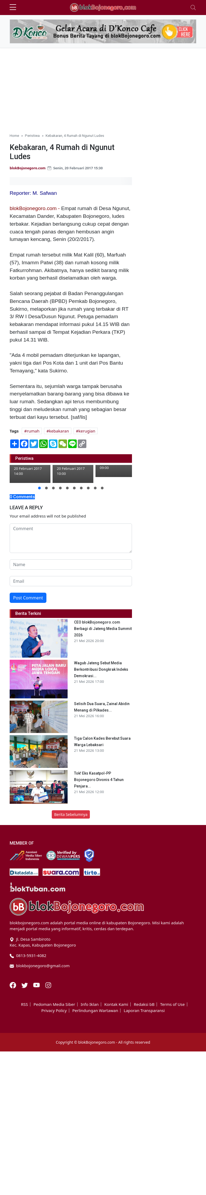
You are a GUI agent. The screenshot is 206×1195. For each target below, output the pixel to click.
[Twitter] (25, 984)
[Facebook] (13, 984)
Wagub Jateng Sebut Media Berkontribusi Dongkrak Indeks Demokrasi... (101, 669)
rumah (33, 431)
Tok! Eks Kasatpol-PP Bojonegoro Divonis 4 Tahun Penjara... (99, 779)
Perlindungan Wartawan (95, 1011)
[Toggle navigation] (193, 7)
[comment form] (71, 538)
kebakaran (59, 431)
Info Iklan (90, 1004)
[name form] (71, 564)
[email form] (71, 581)
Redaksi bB (144, 1004)
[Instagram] (48, 984)
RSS (24, 1004)
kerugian (87, 431)
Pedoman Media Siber (54, 1004)
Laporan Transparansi (144, 1011)
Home (14, 135)
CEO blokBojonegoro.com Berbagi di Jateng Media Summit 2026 (103, 628)
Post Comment (28, 598)
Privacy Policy (54, 1011)
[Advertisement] (103, 88)
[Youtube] (37, 984)
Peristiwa (32, 135)
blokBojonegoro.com (28, 168)
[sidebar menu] (13, 7)
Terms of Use (172, 1004)
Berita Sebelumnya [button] (70, 814)
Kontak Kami (116, 1004)
